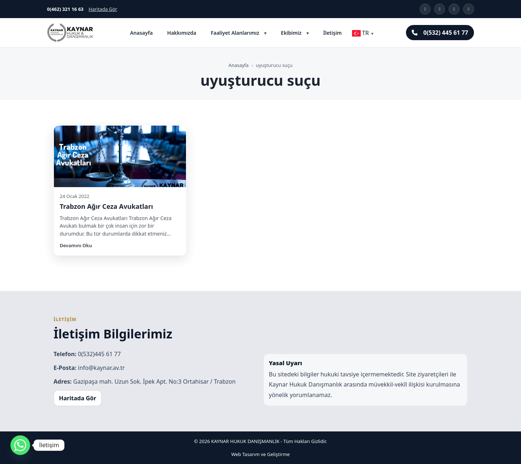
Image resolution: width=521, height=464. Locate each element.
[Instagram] (425, 9)
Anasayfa (141, 32)
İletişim (332, 32)
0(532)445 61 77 (99, 354)
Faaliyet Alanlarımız (235, 32)
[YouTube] (468, 9)
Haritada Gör (103, 9)
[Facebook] (454, 9)
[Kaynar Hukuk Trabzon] (70, 33)
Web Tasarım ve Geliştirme (260, 454)
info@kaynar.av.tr (101, 368)
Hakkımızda (181, 32)
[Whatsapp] (20, 445)
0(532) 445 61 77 (440, 33)
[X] (439, 9)
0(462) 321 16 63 (65, 9)
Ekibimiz (291, 32)
